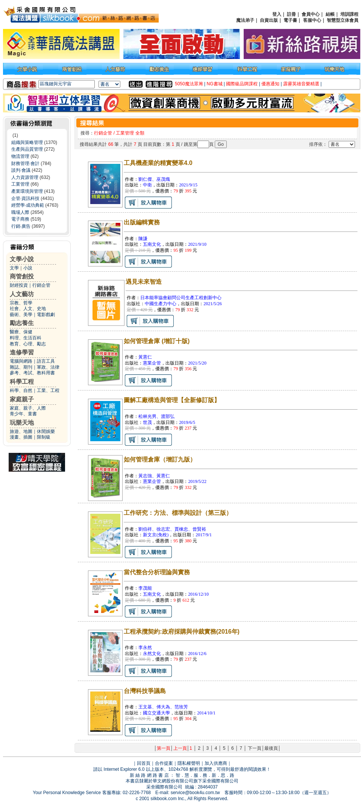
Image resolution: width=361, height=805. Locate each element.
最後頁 (271, 748)
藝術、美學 (21, 314)
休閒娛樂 (46, 431)
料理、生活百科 (25, 337)
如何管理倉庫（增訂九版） (160, 459)
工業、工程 (48, 390)
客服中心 (312, 20)
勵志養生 (22, 323)
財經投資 (19, 285)
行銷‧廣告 (20, 226)
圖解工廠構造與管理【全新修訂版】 (172, 400)
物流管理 (20, 156)
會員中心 (311, 14)
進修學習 (22, 352)
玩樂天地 (22, 422)
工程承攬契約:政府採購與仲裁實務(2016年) (182, 631)
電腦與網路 (21, 361)
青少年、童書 (23, 413)
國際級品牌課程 (242, 83)
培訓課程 (349, 14)
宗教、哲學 (21, 303)
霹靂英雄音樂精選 (301, 83)
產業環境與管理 (27, 191)
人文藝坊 (22, 294)
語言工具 (46, 361)
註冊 (291, 14)
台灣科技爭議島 (145, 691)
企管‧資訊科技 (25, 198)
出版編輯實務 (142, 222)
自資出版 (269, 20)
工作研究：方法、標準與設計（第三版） (178, 513)
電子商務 (20, 219)
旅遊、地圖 (21, 431)
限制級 (43, 437)
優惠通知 (270, 83)
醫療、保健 (21, 331)
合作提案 (164, 763)
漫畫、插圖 (21, 437)
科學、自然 (21, 390)
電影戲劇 (46, 314)
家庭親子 (22, 399)
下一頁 (254, 748)
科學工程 (22, 381)
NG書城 (215, 83)
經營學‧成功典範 (27, 205)
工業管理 (20, 184)
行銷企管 (41, 285)
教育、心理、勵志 (28, 344)
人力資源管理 (24, 177)
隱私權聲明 (188, 763)
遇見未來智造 (144, 281)
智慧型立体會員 (342, 20)
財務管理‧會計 (25, 163)
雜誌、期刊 (21, 367)
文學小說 (22, 259)
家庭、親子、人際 (28, 408)
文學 (14, 268)
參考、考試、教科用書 (32, 372)
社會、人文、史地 (28, 308)
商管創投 (22, 276)
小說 (27, 268)
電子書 (290, 20)
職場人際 (20, 212)
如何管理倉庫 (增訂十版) (157, 341)
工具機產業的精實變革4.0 (158, 163)
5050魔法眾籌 (189, 83)
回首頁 (143, 763)
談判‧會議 (20, 170)
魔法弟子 (245, 20)
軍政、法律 (48, 367)
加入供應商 (216, 763)
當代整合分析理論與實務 (157, 572)
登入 (276, 14)
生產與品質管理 (27, 149)
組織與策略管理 (27, 142)
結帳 (330, 14)
